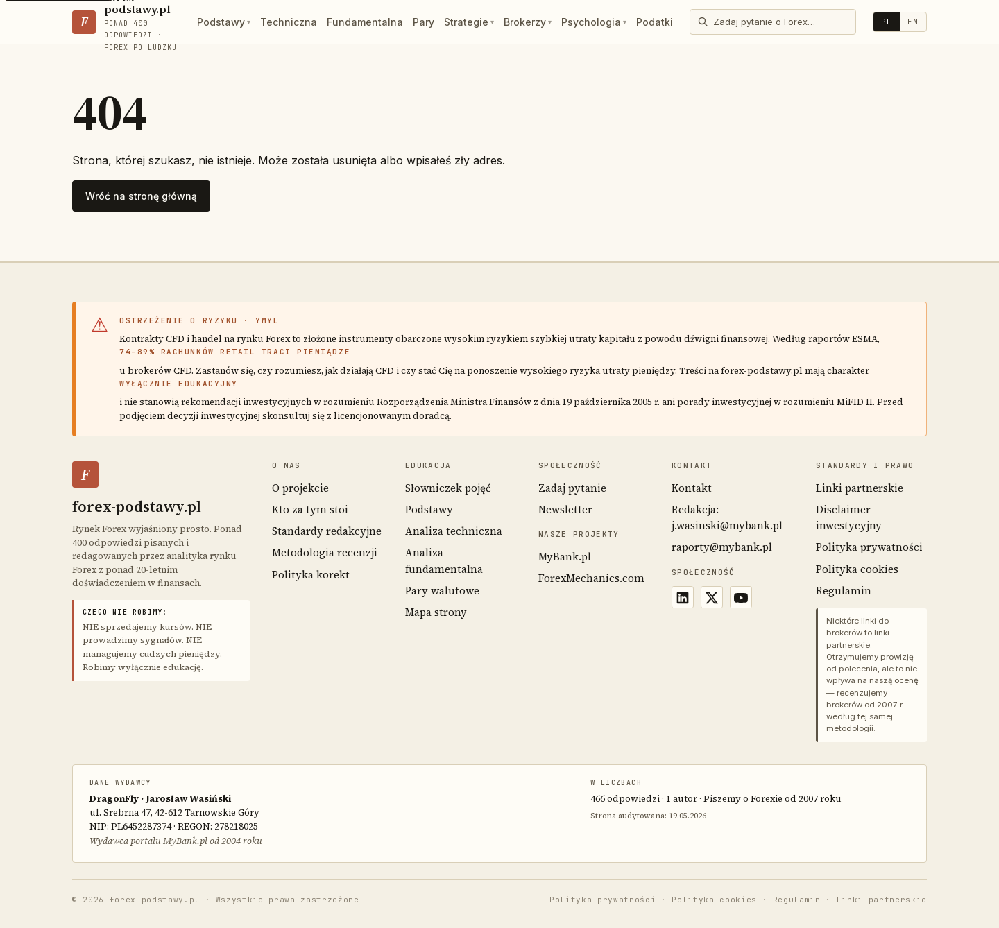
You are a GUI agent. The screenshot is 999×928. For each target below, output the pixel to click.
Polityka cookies (857, 569)
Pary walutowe (442, 590)
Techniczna (288, 22)
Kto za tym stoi (310, 509)
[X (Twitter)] (712, 597)
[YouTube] (741, 597)
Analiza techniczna (453, 531)
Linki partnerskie (859, 488)
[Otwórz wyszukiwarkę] (773, 21)
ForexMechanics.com (591, 578)
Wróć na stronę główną (141, 196)
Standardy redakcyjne (327, 531)
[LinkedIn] (683, 597)
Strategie (469, 22)
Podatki (654, 22)
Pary (423, 22)
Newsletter (565, 509)
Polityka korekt (311, 574)
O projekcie (300, 488)
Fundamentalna (365, 22)
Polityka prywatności (869, 547)
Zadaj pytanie (572, 488)
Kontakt (692, 488)
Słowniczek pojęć (448, 488)
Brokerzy (528, 22)
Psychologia (593, 22)
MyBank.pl (564, 556)
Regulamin (843, 590)
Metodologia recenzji (324, 552)
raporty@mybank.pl (722, 547)
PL (886, 21)
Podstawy (223, 22)
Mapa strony (436, 612)
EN (913, 21)
